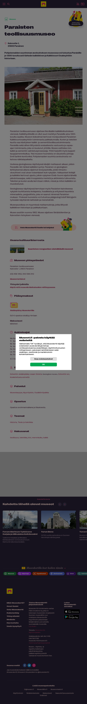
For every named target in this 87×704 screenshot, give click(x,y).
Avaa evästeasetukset (43, 359)
